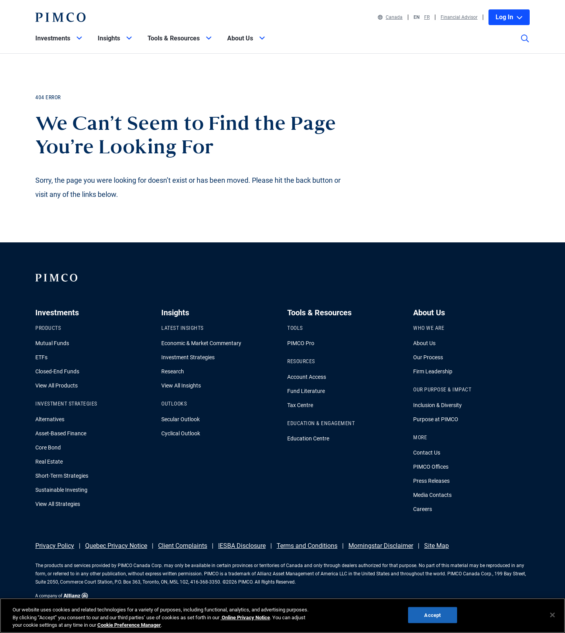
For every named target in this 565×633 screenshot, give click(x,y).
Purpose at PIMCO (435, 419)
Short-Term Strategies (61, 476)
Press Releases (431, 481)
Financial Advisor (459, 17)
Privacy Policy (54, 545)
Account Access (306, 377)
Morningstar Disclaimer (380, 545)
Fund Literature (306, 391)
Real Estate (49, 461)
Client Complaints (182, 545)
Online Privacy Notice (245, 617)
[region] (282, 615)
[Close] (552, 615)
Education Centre (308, 438)
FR (427, 17)
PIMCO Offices (430, 467)
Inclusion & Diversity (437, 405)
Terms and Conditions (307, 545)
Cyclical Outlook (180, 433)
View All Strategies (57, 504)
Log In (509, 17)
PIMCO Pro (300, 343)
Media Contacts (432, 495)
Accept (432, 615)
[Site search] (525, 44)
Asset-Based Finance (60, 433)
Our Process (428, 357)
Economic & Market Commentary (201, 343)
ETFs (41, 357)
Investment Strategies (188, 357)
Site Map (436, 545)
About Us (424, 343)
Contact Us (426, 452)
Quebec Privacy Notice (116, 545)
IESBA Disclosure (242, 545)
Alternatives (49, 419)
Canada (390, 17)
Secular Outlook (180, 419)
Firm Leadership (432, 371)
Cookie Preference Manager (129, 625)
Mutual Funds (52, 343)
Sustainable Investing (61, 490)
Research (172, 371)
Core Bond (48, 447)
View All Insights (181, 385)
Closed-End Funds (57, 371)
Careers (422, 509)
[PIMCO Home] (60, 17)
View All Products (56, 385)
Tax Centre (300, 405)
